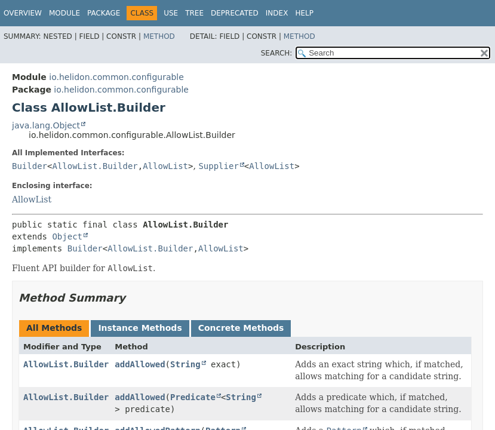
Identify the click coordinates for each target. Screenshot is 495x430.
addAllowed (140, 364)
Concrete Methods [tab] (241, 328)
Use (171, 13)
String (185, 364)
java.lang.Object (46, 125)
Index (277, 13)
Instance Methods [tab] (140, 328)
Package (103, 13)
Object (67, 236)
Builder (29, 166)
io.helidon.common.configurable (116, 77)
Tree (194, 13)
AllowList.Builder (94, 166)
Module (64, 13)
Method (159, 36)
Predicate (193, 397)
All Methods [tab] (54, 328)
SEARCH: (277, 53)
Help (304, 13)
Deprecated (235, 13)
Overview (23, 13)
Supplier (218, 166)
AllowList (165, 166)
